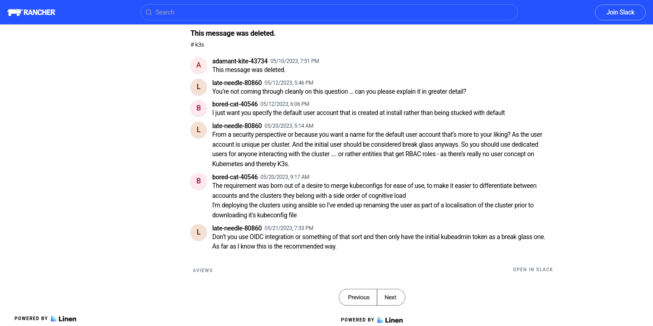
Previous (359, 297)
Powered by (45, 318)
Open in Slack (533, 269)
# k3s (197, 44)
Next (390, 297)
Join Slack (620, 12)
